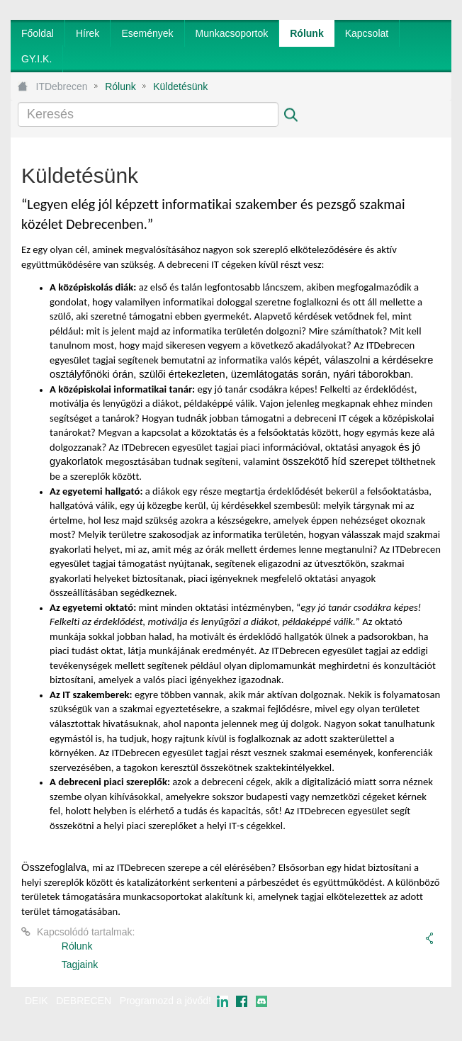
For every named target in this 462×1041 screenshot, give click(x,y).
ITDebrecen (62, 86)
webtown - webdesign (405, 1014)
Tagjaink (80, 964)
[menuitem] (37, 33)
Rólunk (120, 86)
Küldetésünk (180, 86)
